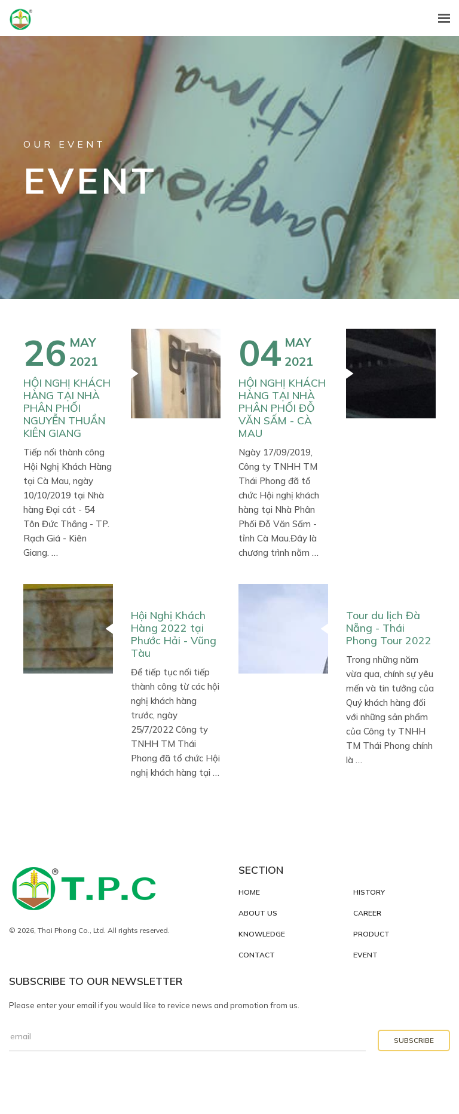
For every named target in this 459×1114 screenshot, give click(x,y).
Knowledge (261, 934)
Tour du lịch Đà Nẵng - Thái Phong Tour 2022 (389, 627)
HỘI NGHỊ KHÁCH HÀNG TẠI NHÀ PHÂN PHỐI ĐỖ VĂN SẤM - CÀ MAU (282, 407)
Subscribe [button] (414, 1040)
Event (365, 955)
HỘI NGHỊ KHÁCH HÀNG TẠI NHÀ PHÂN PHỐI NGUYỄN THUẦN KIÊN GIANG (67, 407)
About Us (257, 913)
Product (371, 934)
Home (249, 892)
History (369, 892)
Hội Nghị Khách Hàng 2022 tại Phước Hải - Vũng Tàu (173, 633)
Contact (256, 955)
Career (367, 913)
